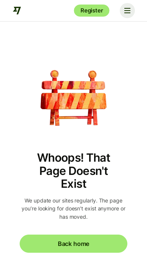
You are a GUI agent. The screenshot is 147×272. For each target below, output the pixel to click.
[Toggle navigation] (127, 10)
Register (91, 10)
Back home (73, 243)
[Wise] (17, 10)
